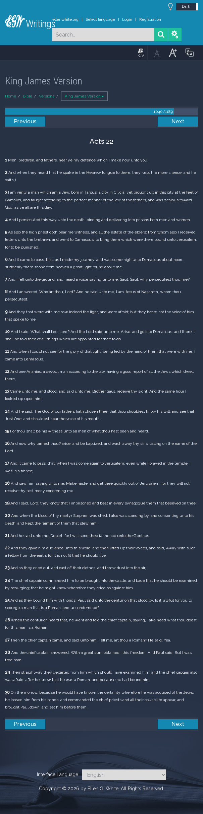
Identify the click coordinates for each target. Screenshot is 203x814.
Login (127, 19)
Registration (150, 19)
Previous (25, 121)
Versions (46, 96)
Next (177, 121)
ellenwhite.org (65, 19)
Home (10, 96)
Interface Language (57, 774)
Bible (27, 96)
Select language (100, 19)
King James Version (84, 96)
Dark (186, 6)
